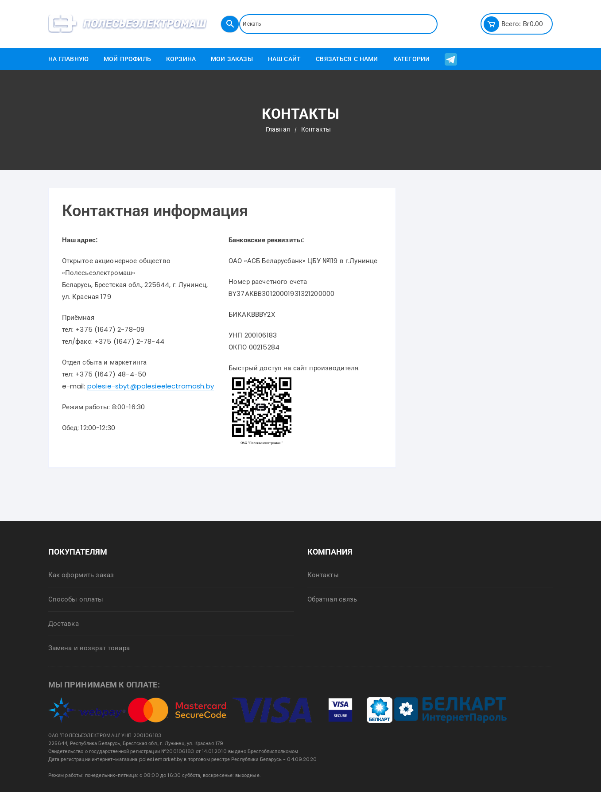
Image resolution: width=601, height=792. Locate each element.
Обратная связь (332, 599)
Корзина (181, 58)
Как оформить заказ (81, 574)
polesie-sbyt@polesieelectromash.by (150, 386)
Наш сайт (284, 58)
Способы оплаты (76, 599)
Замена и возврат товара (89, 647)
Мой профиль (127, 58)
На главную (68, 58)
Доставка (63, 623)
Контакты (323, 574)
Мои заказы (232, 58)
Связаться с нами (347, 58)
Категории (411, 58)
